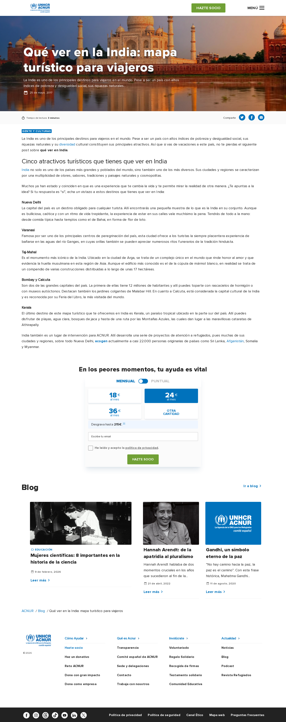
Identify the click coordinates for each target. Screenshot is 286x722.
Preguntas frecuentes (247, 715)
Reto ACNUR (74, 666)
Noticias (227, 648)
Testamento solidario (185, 675)
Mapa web (217, 715)
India (25, 170)
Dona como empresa (81, 684)
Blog (41, 611)
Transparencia (128, 648)
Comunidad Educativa (185, 684)
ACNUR (28, 611)
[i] (124, 423)
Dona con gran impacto (82, 675)
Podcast (227, 666)
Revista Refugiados (236, 675)
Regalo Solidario (181, 657)
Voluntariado (179, 648)
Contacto (124, 675)
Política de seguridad (164, 715)
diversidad (67, 144)
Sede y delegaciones (133, 666)
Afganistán (235, 341)
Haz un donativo (77, 657)
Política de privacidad (125, 715)
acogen (101, 341)
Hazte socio (143, 459)
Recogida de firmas (184, 666)
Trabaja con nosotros (133, 684)
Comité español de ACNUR (137, 657)
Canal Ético (194, 715)
